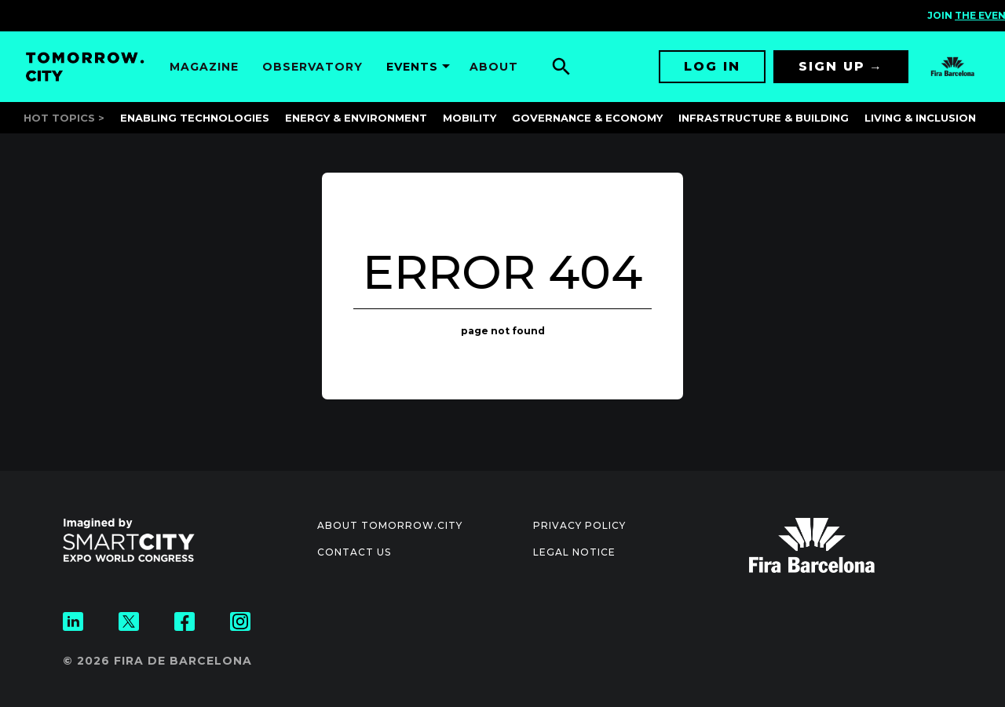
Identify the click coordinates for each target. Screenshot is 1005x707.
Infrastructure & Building (763, 117)
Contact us (354, 552)
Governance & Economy (587, 117)
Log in (712, 66)
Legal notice (574, 552)
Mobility (469, 117)
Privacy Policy (579, 525)
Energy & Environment (356, 117)
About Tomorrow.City (389, 525)
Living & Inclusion (920, 117)
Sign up (832, 66)
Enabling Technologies (194, 117)
